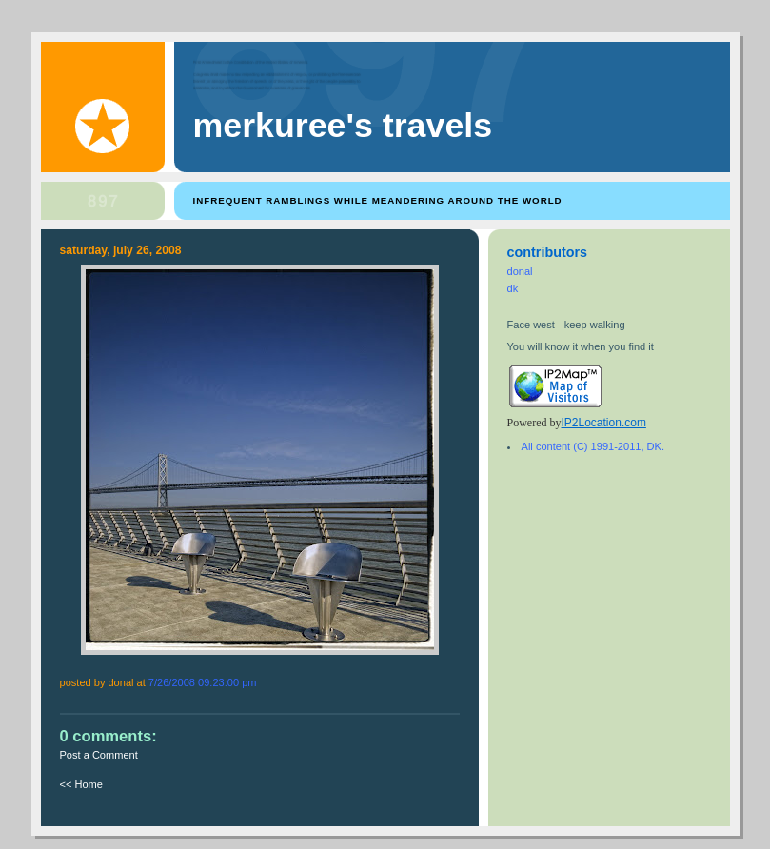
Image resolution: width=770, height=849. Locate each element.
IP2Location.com (604, 422)
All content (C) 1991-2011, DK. (593, 446)
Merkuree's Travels (343, 126)
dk (513, 288)
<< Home (81, 784)
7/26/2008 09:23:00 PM (202, 682)
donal (520, 271)
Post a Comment (99, 754)
